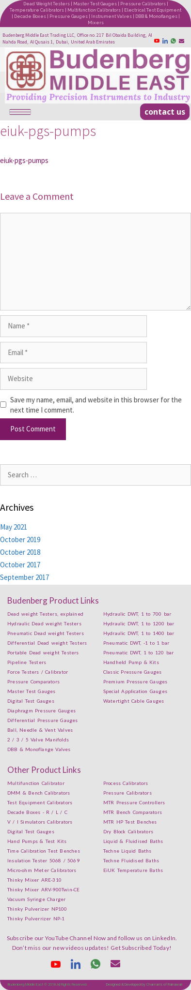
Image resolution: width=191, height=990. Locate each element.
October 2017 (20, 564)
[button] (165, 111)
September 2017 (24, 577)
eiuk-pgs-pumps (24, 160)
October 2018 (20, 552)
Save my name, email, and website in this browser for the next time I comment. (96, 404)
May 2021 (13, 527)
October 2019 (20, 539)
